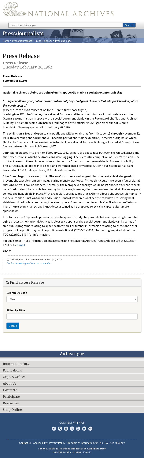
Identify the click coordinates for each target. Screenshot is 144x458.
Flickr (90, 428)
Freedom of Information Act (82, 443)
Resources (11, 403)
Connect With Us (72, 422)
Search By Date (16, 293)
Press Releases (44, 40)
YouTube (78, 428)
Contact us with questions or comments (28, 263)
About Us (9, 383)
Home (6, 40)
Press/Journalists (22, 40)
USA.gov (120, 443)
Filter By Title (15, 310)
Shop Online (12, 410)
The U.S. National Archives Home (58, 11)
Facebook (54, 428)
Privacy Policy (57, 443)
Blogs (84, 428)
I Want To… (11, 390)
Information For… (16, 364)
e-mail (21, 245)
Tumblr (72, 428)
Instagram (66, 428)
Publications (12, 370)
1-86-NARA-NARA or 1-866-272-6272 (72, 452)
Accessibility (40, 443)
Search (129, 25)
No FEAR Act (107, 443)
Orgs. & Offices (14, 377)
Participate (11, 396)
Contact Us (25, 443)
